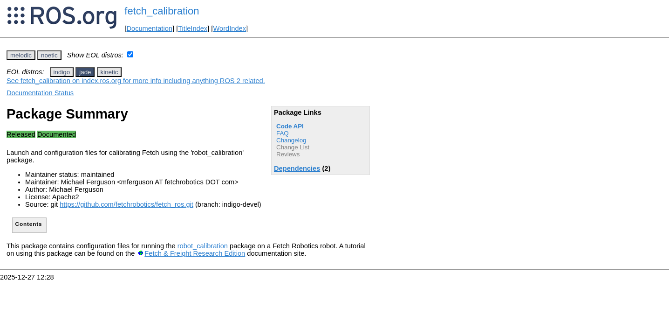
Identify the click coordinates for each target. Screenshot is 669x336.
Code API (290, 126)
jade (85, 72)
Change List (292, 147)
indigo (62, 72)
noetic (49, 55)
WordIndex (229, 28)
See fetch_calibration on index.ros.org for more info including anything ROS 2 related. (136, 80)
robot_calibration (202, 246)
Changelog (291, 140)
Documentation (149, 28)
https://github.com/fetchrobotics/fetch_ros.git (126, 204)
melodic (21, 55)
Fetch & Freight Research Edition (194, 253)
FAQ (282, 133)
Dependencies (297, 168)
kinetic (109, 72)
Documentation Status (40, 93)
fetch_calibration (161, 11)
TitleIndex (192, 28)
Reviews (288, 154)
